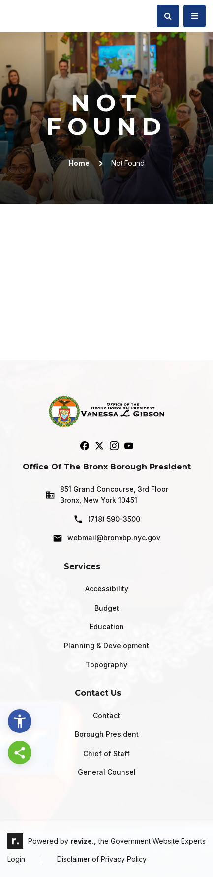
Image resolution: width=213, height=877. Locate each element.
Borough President (107, 734)
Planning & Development (106, 646)
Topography (106, 664)
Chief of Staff (106, 753)
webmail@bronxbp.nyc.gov (106, 538)
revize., (83, 841)
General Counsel (107, 772)
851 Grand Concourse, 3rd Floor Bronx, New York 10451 (106, 494)
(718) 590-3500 (106, 519)
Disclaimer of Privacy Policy (102, 859)
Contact (106, 715)
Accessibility (106, 589)
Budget (106, 608)
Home (79, 163)
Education (107, 626)
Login (16, 859)
